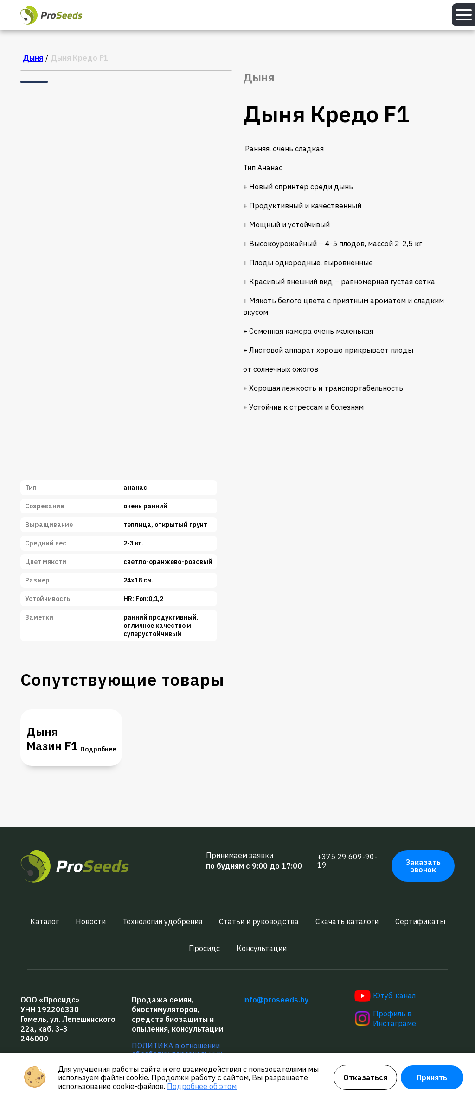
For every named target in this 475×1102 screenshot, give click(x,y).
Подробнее (98, 749)
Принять (432, 1077)
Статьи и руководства (259, 921)
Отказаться (365, 1077)
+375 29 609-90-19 (347, 861)
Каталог (44, 921)
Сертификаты (420, 921)
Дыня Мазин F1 (51, 739)
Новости (91, 921)
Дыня (33, 58)
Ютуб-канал (385, 996)
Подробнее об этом (202, 1086)
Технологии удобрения (162, 921)
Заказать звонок (423, 866)
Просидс (204, 948)
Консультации (262, 948)
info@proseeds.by (275, 999)
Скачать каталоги (347, 921)
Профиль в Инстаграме (385, 1018)
